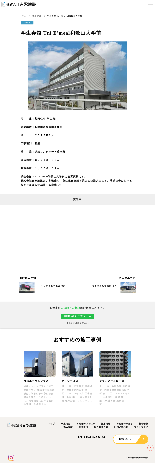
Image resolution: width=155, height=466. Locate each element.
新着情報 (143, 424)
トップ (51, 424)
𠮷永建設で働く (125, 424)
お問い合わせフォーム (77, 316)
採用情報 (105, 424)
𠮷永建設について (85, 424)
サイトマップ (141, 427)
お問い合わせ (121, 427)
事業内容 (65, 424)
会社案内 (83, 427)
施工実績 (36, 16)
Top (24, 16)
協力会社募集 (101, 427)
